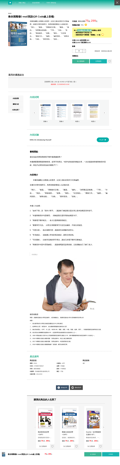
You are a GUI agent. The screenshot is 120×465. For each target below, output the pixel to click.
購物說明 (63, 387)
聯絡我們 (78, 387)
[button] (107, 427)
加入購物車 (41, 446)
